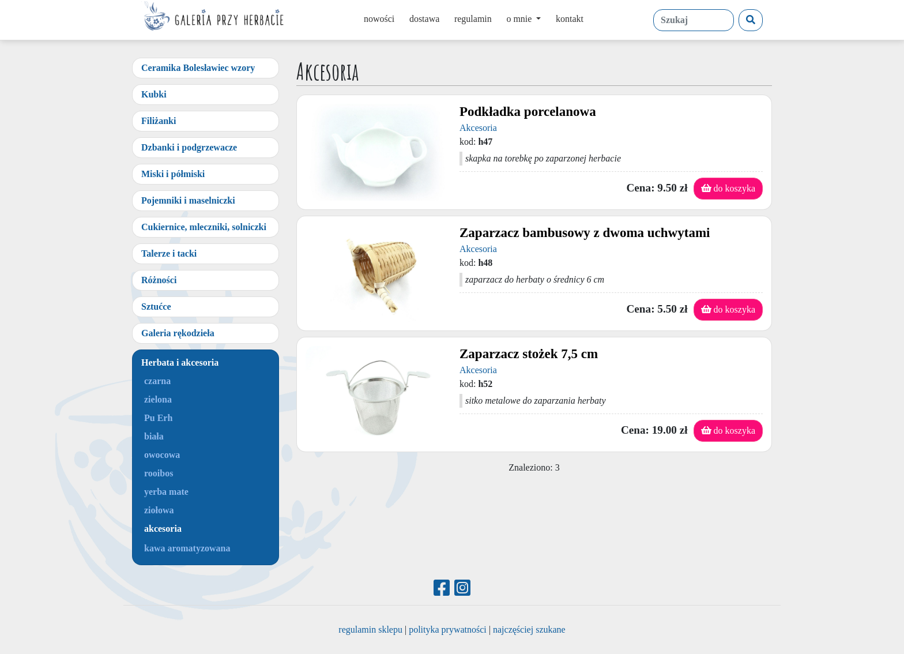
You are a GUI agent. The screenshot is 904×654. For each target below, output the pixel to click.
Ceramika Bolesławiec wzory (198, 68)
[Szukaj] (751, 20)
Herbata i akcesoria (180, 362)
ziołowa (159, 510)
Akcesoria (478, 128)
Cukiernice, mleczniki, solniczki (203, 227)
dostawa (424, 19)
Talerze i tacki (169, 253)
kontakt (569, 19)
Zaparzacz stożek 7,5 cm (528, 354)
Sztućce (156, 306)
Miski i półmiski (173, 174)
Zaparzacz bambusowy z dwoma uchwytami (584, 232)
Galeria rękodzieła (177, 333)
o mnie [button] (520, 19)
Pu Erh (158, 418)
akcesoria (163, 528)
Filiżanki (158, 121)
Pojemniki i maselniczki (188, 200)
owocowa (162, 455)
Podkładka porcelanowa (527, 111)
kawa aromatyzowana (187, 548)
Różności (158, 280)
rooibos (158, 473)
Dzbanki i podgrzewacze (189, 147)
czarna (157, 381)
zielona (158, 399)
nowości (379, 19)
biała (154, 436)
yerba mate (166, 492)
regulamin (473, 19)
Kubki (154, 94)
